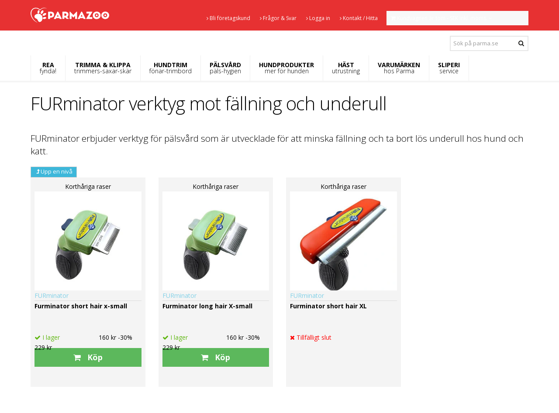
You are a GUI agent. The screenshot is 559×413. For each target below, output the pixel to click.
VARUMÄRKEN (399, 68)
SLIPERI (449, 68)
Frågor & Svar (278, 18)
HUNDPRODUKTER (286, 68)
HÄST (346, 68)
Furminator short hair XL (328, 306)
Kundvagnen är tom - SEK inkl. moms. (441, 18)
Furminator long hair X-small (207, 306)
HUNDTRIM (170, 68)
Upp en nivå (53, 171)
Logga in (318, 18)
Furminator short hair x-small (81, 306)
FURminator (52, 295)
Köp (88, 357)
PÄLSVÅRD (225, 68)
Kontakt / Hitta (359, 18)
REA (48, 68)
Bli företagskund (228, 18)
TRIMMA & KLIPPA (102, 68)
